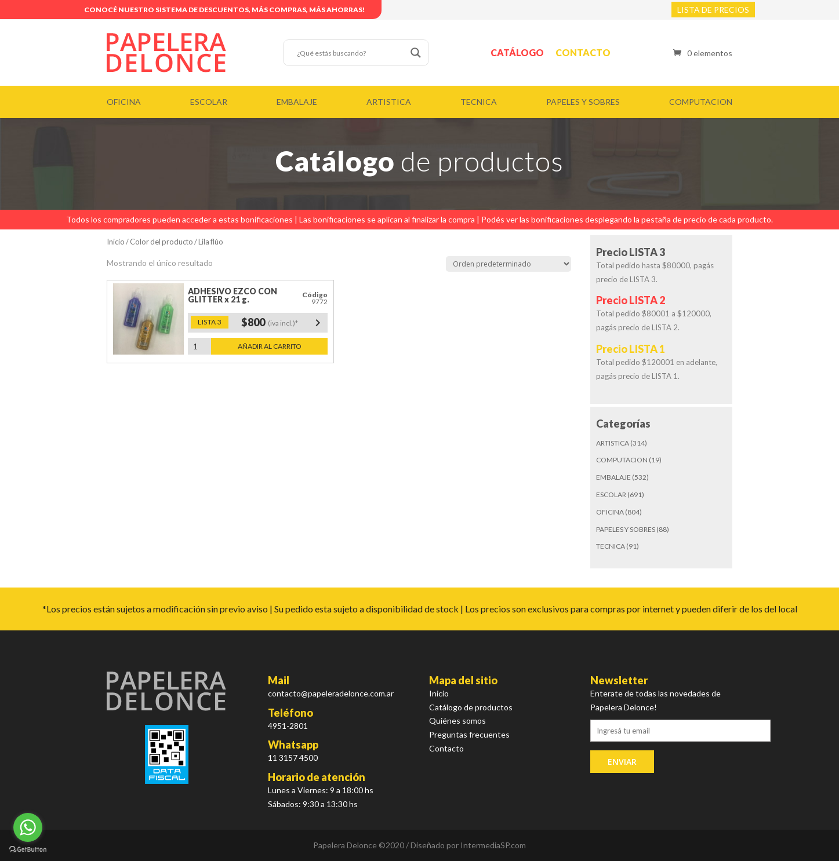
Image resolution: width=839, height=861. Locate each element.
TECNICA (478, 102)
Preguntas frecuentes (469, 734)
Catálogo (517, 52)
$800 (283, 323)
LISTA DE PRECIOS (713, 9)
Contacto (583, 52)
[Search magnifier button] (416, 53)
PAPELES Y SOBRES (583, 102)
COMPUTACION (700, 102)
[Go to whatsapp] (27, 827)
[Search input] (351, 53)
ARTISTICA (388, 102)
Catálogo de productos (471, 707)
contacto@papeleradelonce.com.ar (331, 693)
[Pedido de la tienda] (508, 264)
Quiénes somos (457, 720)
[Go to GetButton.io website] (27, 849)
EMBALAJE (297, 102)
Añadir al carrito (270, 346)
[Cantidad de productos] (199, 346)
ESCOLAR (208, 102)
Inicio (116, 241)
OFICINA (124, 102)
